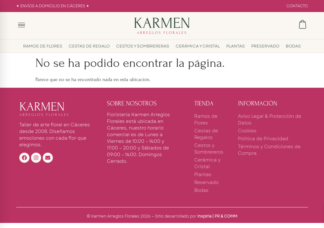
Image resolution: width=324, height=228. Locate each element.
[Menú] (22, 25)
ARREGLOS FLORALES (162, 33)
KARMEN (162, 23)
